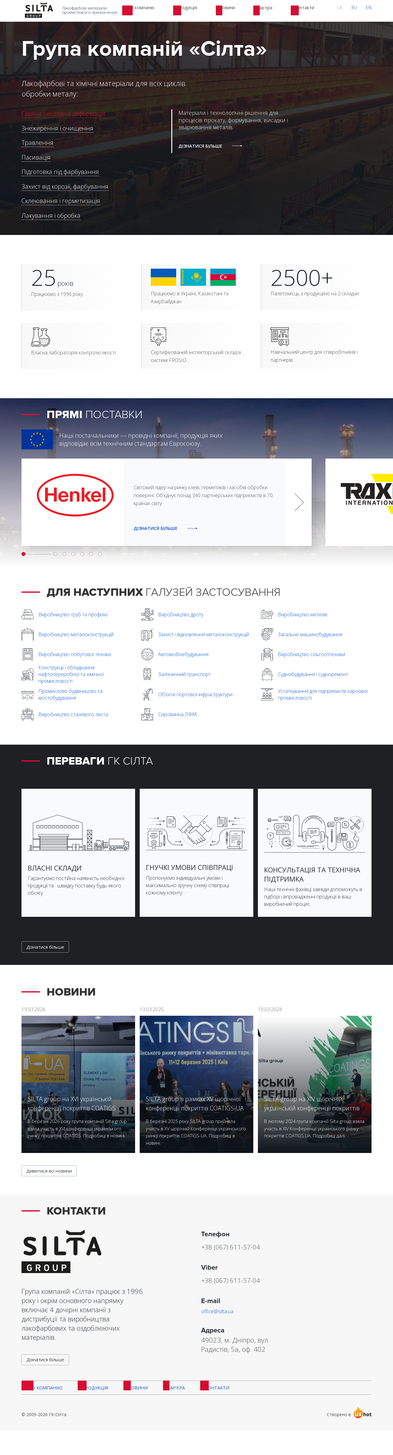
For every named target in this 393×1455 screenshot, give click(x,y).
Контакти (207, 1409)
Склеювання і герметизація (60, 201)
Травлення (37, 142)
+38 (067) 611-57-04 (245, 1262)
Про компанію (41, 1409)
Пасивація (36, 157)
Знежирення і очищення (57, 128)
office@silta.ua (222, 1327)
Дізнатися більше (48, 959)
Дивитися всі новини (53, 1186)
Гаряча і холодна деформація (63, 113)
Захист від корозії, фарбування (64, 186)
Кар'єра (169, 1409)
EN (372, 10)
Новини (132, 1409)
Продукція (91, 1409)
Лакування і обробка (50, 215)
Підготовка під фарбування (60, 172)
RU (364, 10)
